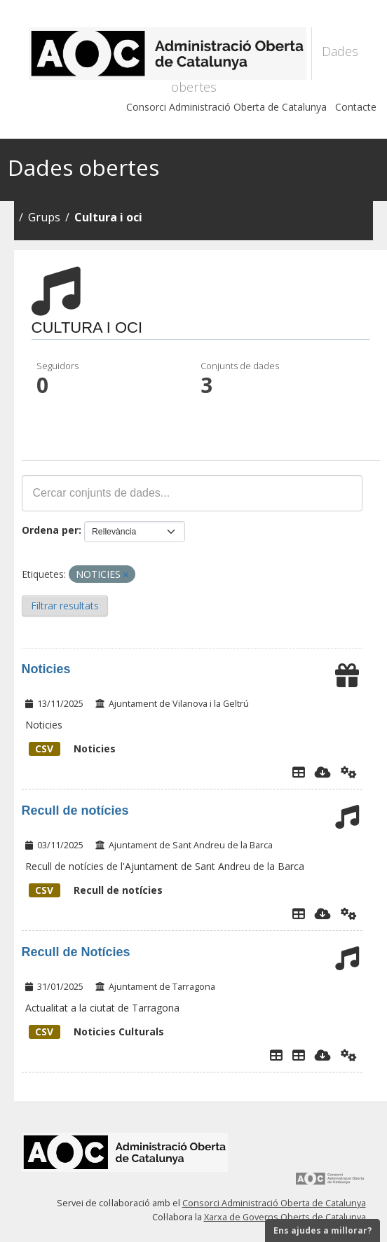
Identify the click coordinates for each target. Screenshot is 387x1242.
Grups (44, 217)
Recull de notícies (75, 810)
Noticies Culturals (96, 1031)
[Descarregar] (323, 772)
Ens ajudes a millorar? (322, 1230)
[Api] (349, 772)
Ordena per (50, 530)
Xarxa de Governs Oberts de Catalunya (285, 1217)
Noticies (46, 669)
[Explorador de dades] (298, 772)
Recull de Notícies (76, 952)
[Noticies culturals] (298, 1055)
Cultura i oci (108, 217)
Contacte (355, 106)
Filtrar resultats (65, 605)
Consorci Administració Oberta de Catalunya (226, 106)
